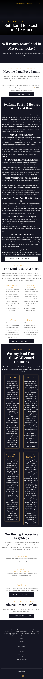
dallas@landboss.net (20, 3)
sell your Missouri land (28, 88)
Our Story (21, 651)
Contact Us (21, 657)
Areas (21, 639)
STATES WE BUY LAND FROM (20, 616)
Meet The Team (21, 654)
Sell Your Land (21, 644)
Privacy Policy (21, 646)
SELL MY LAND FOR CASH (19, 94)
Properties (21, 641)
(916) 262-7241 (30, 3)
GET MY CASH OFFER (20, 341)
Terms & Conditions (21, 659)
